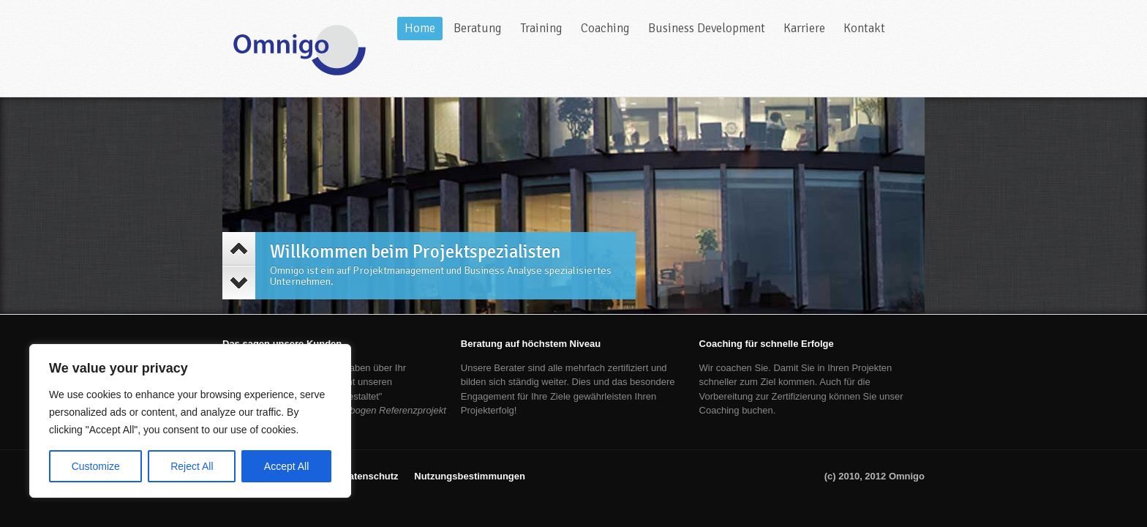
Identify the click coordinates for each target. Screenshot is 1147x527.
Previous (238, 249)
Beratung (478, 28)
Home (420, 28)
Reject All (191, 466)
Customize (96, 466)
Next (238, 282)
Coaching (605, 28)
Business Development (706, 28)
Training (541, 28)
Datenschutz (370, 476)
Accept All (286, 466)
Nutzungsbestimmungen (469, 476)
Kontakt (864, 28)
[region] (190, 421)
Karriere (804, 28)
